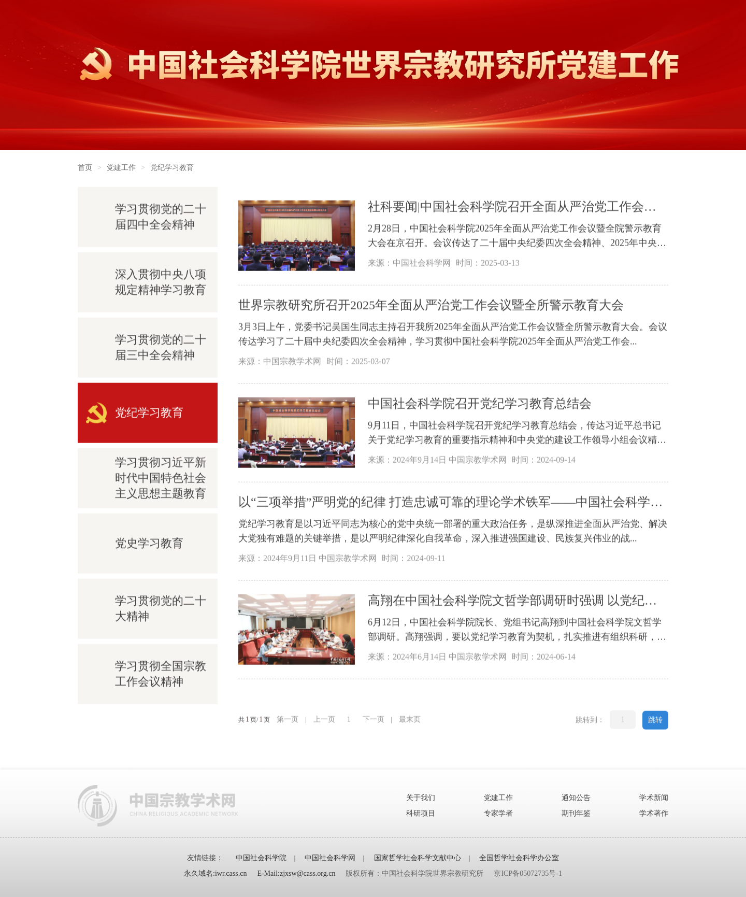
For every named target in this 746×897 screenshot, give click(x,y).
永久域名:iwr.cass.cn (215, 873)
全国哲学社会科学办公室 (519, 858)
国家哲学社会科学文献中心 (417, 858)
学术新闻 (653, 798)
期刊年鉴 (576, 813)
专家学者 (498, 813)
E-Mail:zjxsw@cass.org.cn (296, 873)
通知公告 (576, 798)
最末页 (410, 720)
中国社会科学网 (330, 858)
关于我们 (420, 798)
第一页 (287, 720)
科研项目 (420, 813)
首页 (85, 168)
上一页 (324, 720)
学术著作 (653, 813)
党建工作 (121, 168)
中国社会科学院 (261, 858)
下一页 (373, 720)
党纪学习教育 (172, 168)
